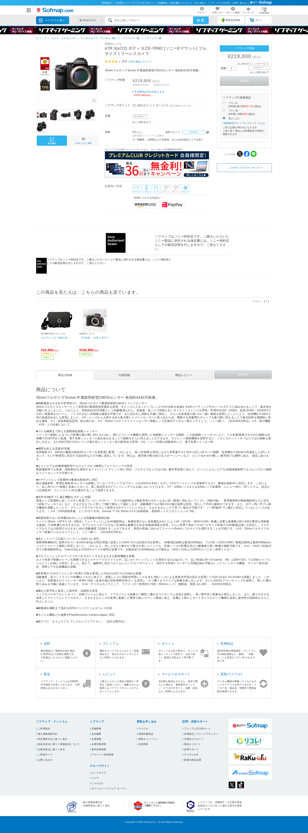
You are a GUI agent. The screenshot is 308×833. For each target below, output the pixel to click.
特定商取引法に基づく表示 (52, 739)
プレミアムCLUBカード (197, 728)
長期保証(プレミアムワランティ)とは (244, 123)
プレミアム (111, 643)
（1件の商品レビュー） (140, 61)
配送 (47, 674)
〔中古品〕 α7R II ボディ (94, 337)
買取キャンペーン (148, 739)
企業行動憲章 (99, 744)
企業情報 (96, 739)
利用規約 (107, 3)
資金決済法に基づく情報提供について (59, 744)
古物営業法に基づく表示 (51, 749)
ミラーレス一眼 (152, 38)
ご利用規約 (44, 728)
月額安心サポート (194, 739)
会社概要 (96, 734)
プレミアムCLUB (219, 3)
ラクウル (143, 728)
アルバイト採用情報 (103, 754)
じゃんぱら (98, 783)
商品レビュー (183, 375)
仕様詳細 (124, 375)
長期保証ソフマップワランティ (201, 734)
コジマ (95, 778)
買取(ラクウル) (231, 674)
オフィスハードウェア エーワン (109, 788)
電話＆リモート (192, 744)
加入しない (234, 118)
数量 (228, 68)
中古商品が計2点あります (171, 93)
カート (256, 20)
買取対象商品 (145, 734)
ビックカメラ (99, 772)
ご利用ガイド (122, 3)
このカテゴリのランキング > (245, 167)
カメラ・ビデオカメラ (63, 38)
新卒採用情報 (99, 749)
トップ (43, 38)
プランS (244, 105)
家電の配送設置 (192, 760)
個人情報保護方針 (48, 734)
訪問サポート (191, 749)
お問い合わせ (239, 3)
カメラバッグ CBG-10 (54, 337)
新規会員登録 (231, 20)
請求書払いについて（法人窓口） (188, 3)
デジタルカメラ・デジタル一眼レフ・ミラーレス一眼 (110, 38)
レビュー (109, 674)
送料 (47, 643)
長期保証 (226, 643)
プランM (241, 112)
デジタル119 (191, 754)
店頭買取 (143, 744)
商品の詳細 (65, 375)
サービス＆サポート (143, 3)
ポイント (168, 643)
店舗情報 (162, 3)
